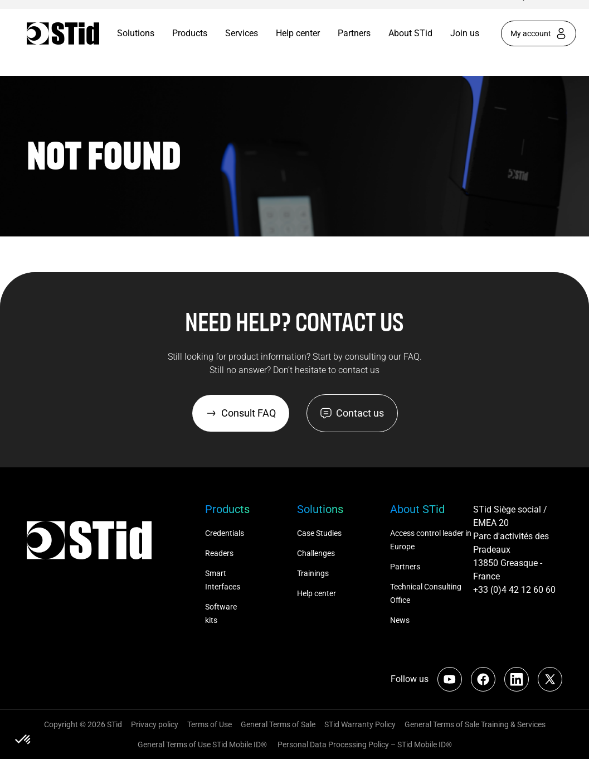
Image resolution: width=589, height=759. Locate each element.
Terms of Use (209, 724)
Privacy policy (154, 724)
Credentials (224, 533)
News (400, 620)
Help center (298, 33)
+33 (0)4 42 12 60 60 (514, 589)
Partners (354, 33)
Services (241, 33)
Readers (219, 553)
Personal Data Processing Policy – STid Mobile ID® (364, 744)
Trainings (313, 573)
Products (189, 33)
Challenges (317, 553)
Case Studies (319, 533)
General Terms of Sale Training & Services (475, 724)
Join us (464, 33)
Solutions (135, 33)
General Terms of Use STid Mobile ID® (202, 744)
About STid (410, 33)
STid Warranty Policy (360, 724)
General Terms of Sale (278, 724)
